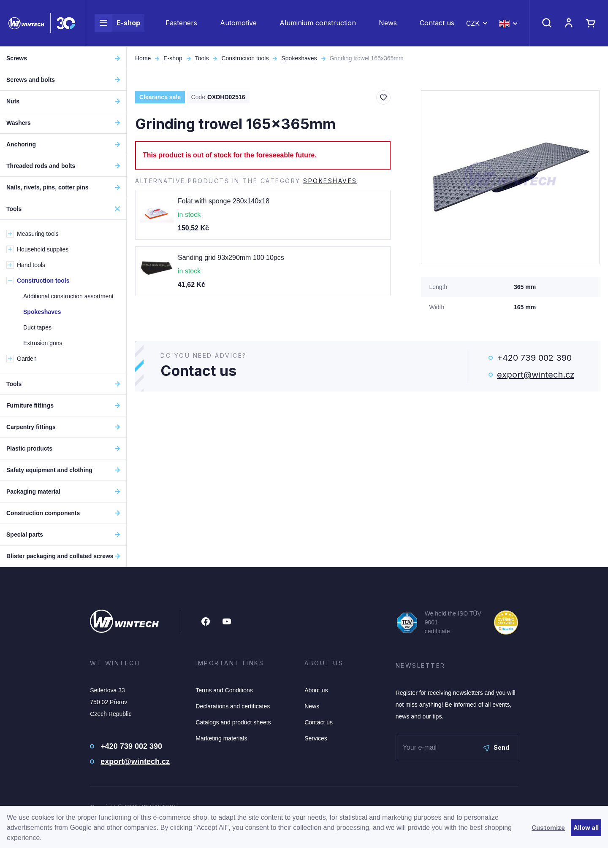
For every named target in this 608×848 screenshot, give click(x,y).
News (388, 23)
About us (316, 690)
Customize (548, 827)
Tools (202, 58)
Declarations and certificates (232, 706)
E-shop (117, 23)
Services (315, 738)
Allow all (586, 827)
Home (143, 58)
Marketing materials (221, 738)
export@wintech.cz (535, 375)
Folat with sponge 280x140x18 (223, 201)
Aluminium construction (318, 23)
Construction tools (245, 58)
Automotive (238, 23)
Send (496, 747)
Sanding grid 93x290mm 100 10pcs (231, 257)
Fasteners (181, 23)
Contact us (437, 23)
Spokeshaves (299, 58)
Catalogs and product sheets (233, 722)
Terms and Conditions (223, 690)
